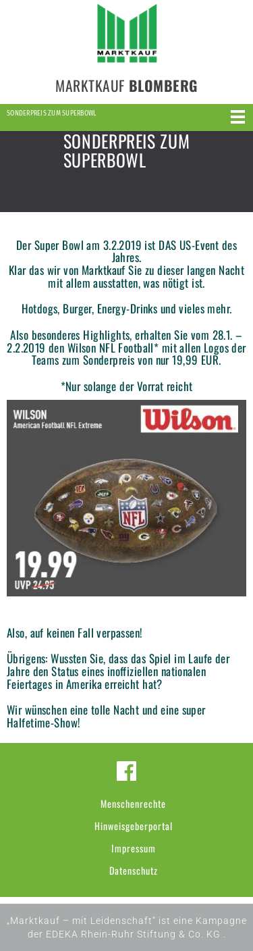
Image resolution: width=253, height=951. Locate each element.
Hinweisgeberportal (133, 826)
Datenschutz (133, 870)
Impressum (133, 848)
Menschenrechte (133, 803)
